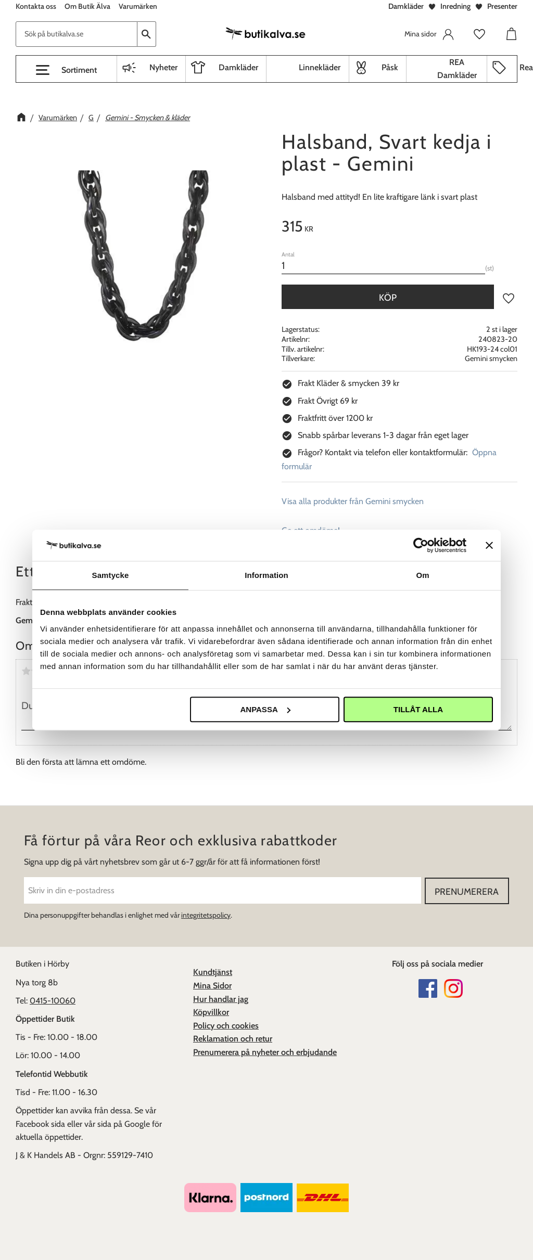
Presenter (502, 6)
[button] (66, 70)
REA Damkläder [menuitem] (457, 69)
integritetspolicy (206, 914)
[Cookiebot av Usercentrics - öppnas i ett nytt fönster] (420, 545)
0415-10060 (52, 1000)
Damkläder (406, 6)
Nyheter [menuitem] (163, 67)
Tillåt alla (418, 709)
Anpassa (265, 709)
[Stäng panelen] (489, 545)
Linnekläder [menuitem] (319, 67)
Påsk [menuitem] (390, 67)
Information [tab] (266, 575)
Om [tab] (422, 575)
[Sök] (146, 34)
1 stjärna (26, 671)
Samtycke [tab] (110, 575)
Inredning (455, 6)
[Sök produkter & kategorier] (76, 34)
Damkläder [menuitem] (238, 67)
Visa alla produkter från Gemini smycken (353, 501)
